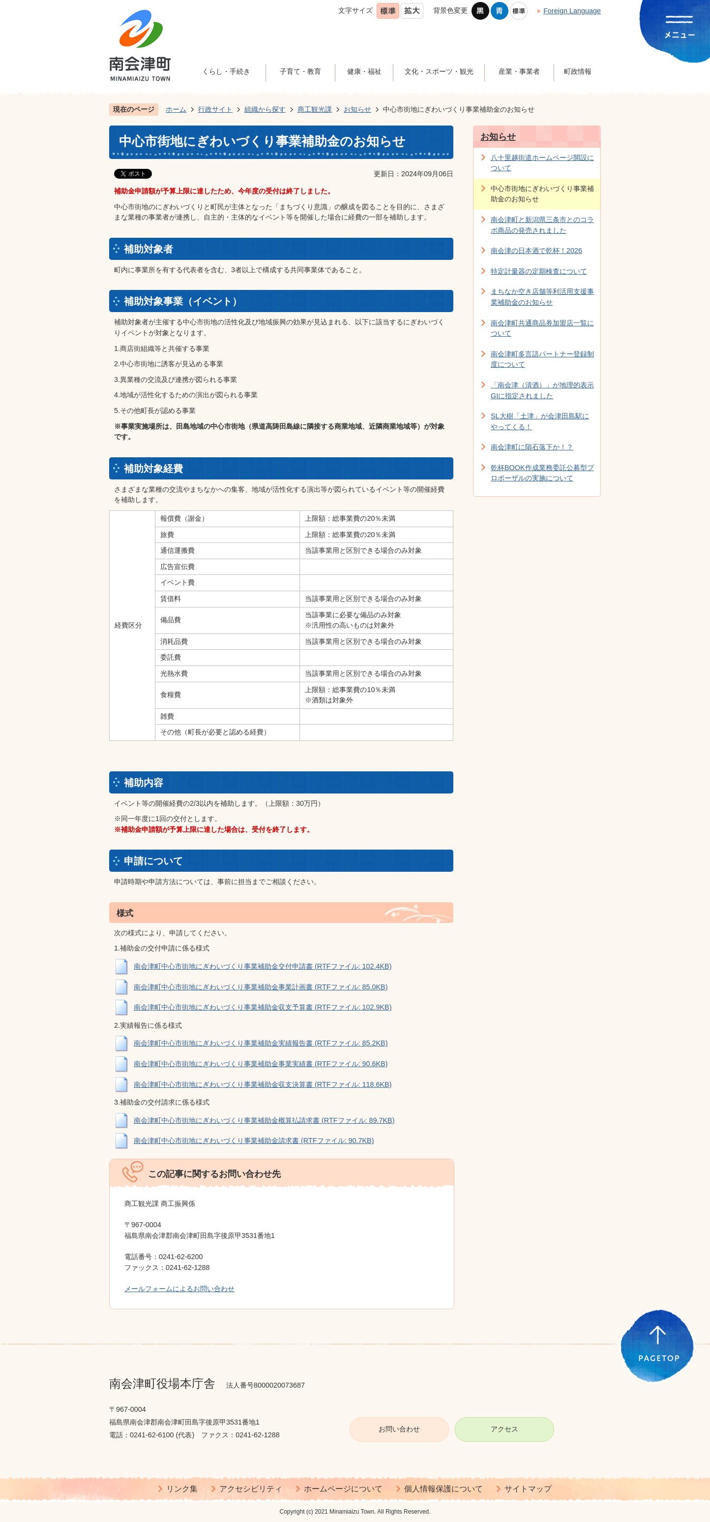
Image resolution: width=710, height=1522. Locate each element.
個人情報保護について (443, 1489)
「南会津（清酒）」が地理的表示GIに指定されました (542, 390)
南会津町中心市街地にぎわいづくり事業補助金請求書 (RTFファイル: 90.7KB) (254, 1140)
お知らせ (357, 109)
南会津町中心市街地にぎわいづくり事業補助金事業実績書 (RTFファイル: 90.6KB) (261, 1064)
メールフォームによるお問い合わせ (179, 1289)
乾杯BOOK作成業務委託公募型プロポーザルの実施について (542, 473)
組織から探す (265, 109)
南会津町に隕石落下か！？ (532, 447)
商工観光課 (314, 109)
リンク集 (182, 1489)
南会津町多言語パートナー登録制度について (542, 359)
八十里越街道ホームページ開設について (542, 163)
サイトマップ (528, 1489)
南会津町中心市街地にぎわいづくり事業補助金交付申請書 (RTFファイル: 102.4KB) (263, 966)
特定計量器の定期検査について (539, 271)
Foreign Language (572, 11)
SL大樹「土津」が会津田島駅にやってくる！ (540, 421)
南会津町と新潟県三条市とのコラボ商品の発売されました (542, 225)
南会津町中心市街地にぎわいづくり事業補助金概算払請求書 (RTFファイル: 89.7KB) (264, 1120)
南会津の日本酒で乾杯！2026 (536, 250)
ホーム (176, 109)
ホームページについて (343, 1489)
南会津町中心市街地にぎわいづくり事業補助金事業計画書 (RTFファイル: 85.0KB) (261, 987)
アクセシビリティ (250, 1489)
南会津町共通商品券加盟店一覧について (542, 328)
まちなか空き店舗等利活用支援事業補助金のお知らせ (542, 296)
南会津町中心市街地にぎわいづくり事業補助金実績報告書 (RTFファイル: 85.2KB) (261, 1043)
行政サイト (215, 109)
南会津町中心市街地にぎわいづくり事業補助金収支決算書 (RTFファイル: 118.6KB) (263, 1084)
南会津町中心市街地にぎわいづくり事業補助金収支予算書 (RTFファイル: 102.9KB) (263, 1007)
